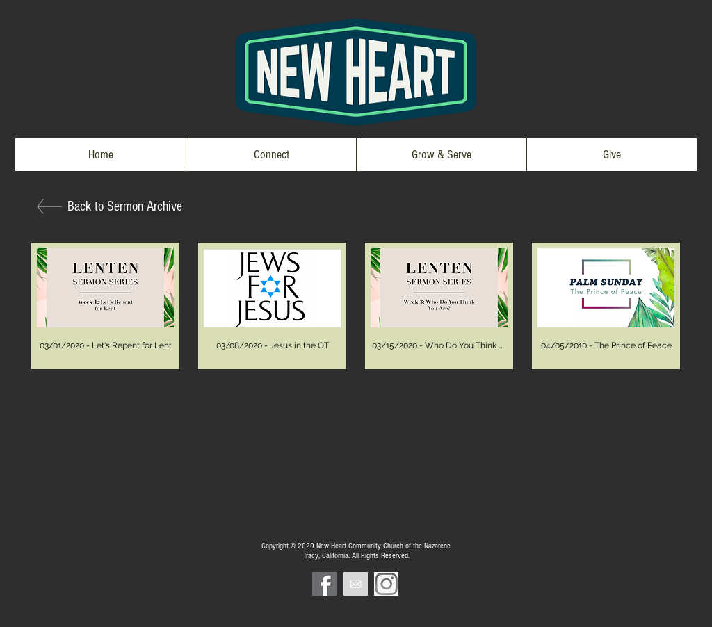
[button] (271, 154)
